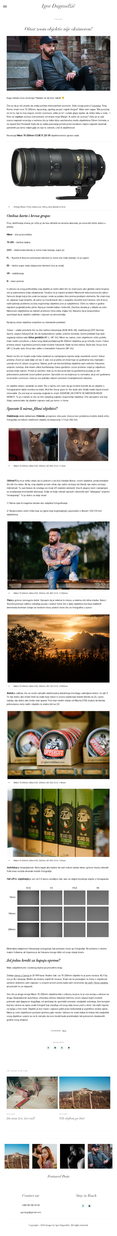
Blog (64, 1031)
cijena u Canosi (21, 975)
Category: (56, 1031)
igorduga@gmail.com (31, 1212)
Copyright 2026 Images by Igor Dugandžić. (49, 1225)
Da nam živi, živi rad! (21, 1118)
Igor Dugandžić (58, 6)
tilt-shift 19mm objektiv (96, 982)
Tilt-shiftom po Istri (72, 1118)
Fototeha (96, 105)
